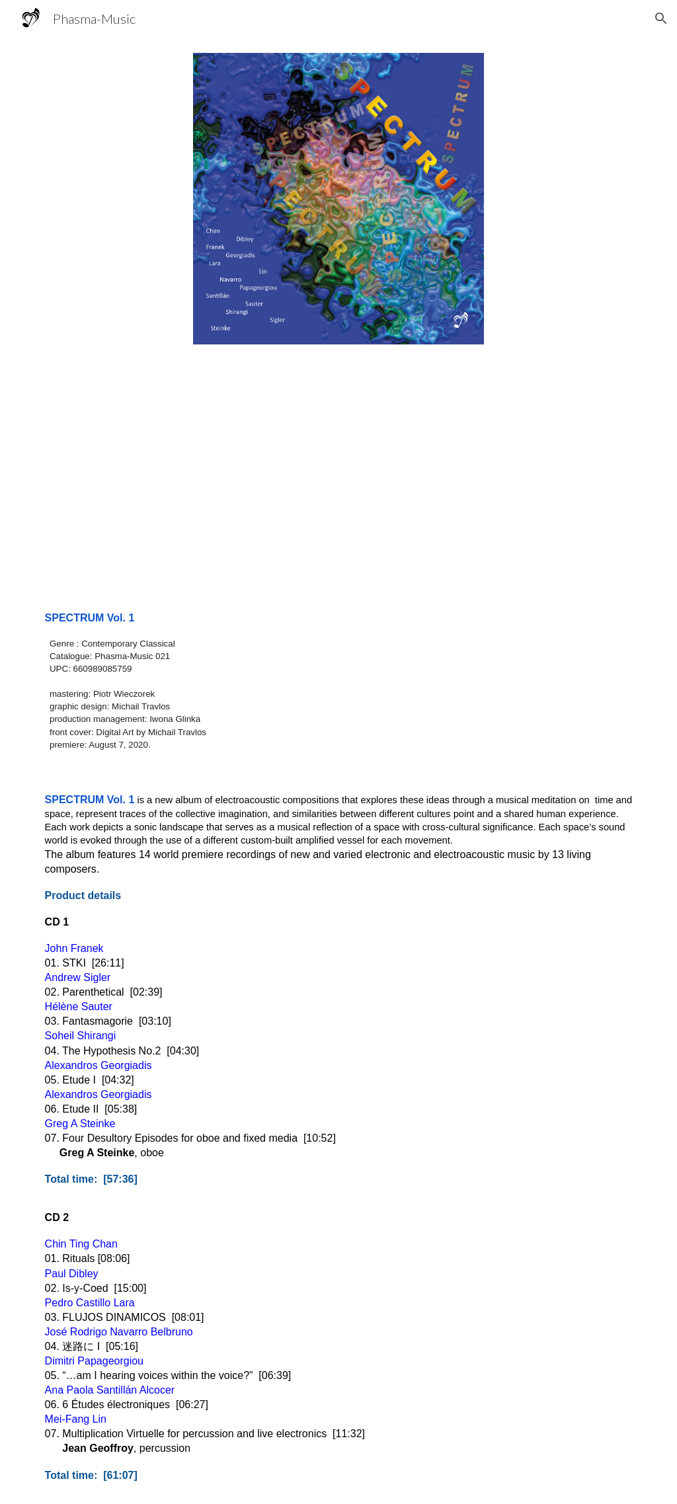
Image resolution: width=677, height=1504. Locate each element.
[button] (661, 18)
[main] (339, 681)
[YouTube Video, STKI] (339, 475)
